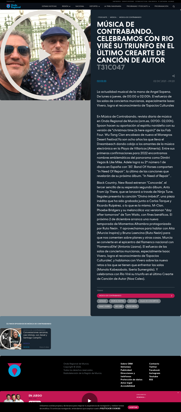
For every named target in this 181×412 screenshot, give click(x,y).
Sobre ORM (127, 363)
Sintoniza (126, 366)
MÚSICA (113, 17)
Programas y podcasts (137, 6)
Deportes (94, 6)
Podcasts (102, 17)
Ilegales (102, 301)
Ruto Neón (132, 306)
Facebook (154, 370)
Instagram (154, 373)
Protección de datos (131, 379)
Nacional (80, 6)
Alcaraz (171, 1)
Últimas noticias (49, 6)
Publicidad (126, 370)
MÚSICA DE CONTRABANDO (130, 17)
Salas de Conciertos (149, 301)
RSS (151, 379)
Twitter (153, 366)
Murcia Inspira (117, 301)
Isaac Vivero (104, 306)
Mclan (132, 301)
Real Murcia (152, 1)
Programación (161, 6)
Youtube (153, 376)
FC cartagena (162, 1)
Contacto (154, 363)
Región (65, 6)
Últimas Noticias (141, 1)
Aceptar (133, 407)
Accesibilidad (128, 386)
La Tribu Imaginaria (112, 6)
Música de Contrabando (135, 295)
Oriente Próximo (128, 1)
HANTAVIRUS (117, 1)
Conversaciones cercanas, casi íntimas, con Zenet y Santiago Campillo (35, 335)
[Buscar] (173, 6)
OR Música (141, 397)
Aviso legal (126, 382)
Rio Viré (118, 306)
